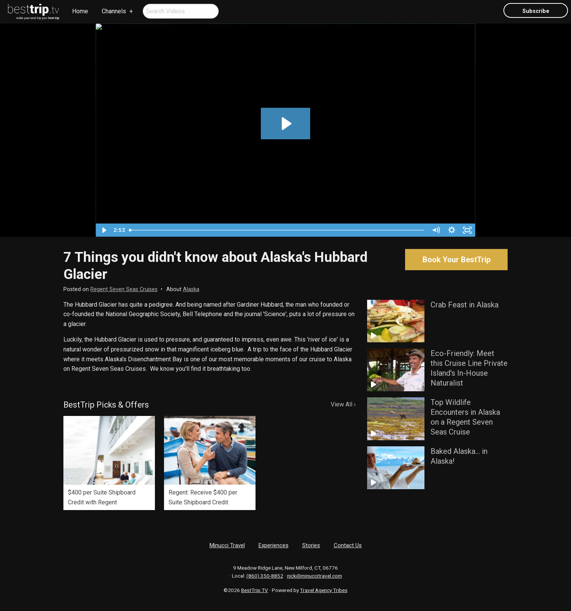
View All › (343, 404)
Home (80, 11)
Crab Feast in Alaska (464, 304)
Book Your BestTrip (457, 259)
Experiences (274, 545)
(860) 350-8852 (264, 576)
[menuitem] (34, 11)
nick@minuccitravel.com (314, 576)
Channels (114, 11)
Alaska (191, 289)
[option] (109, 463)
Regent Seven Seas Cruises (124, 289)
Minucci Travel (227, 545)
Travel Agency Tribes (323, 590)
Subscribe (535, 11)
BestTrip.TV (254, 590)
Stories (311, 545)
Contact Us (348, 545)
